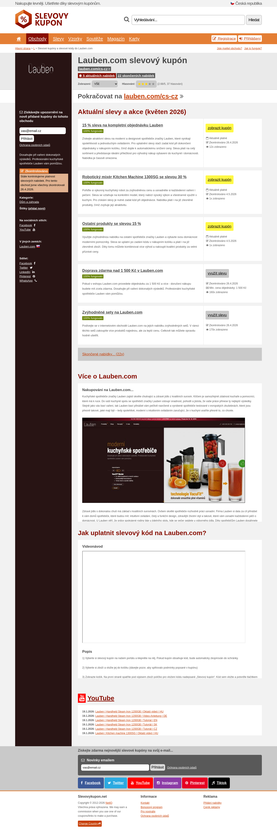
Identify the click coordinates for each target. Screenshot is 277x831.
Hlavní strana (23, 48)
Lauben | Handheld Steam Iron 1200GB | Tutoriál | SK (126, 724)
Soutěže (94, 38)
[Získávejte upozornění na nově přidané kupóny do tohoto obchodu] (42, 130)
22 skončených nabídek (136, 75)
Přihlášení (250, 38)
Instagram (170, 783)
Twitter (23, 267)
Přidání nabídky (212, 802)
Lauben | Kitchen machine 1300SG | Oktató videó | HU (126, 733)
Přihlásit (26, 138)
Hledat (254, 20)
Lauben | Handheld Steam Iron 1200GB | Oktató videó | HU (129, 711)
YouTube (25, 229)
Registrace (224, 38)
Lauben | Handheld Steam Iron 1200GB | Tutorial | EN (126, 720)
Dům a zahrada (29, 202)
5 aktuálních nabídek (97, 75)
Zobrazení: (84, 83)
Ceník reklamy (211, 807)
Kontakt (145, 802)
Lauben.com (27, 246)
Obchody (37, 38)
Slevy (58, 38)
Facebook (25, 225)
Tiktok (222, 783)
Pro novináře (148, 811)
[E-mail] (115, 767)
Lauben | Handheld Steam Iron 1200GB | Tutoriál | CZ (126, 728)
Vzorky (75, 38)
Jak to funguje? (253, 48)
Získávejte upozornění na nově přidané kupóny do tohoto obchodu (43, 116)
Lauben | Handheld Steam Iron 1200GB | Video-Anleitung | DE (131, 715)
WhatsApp (26, 280)
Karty (134, 38)
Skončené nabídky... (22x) (103, 354)
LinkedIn (24, 272)
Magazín (116, 38)
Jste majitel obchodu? (229, 48)
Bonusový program (152, 807)
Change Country (90, 823)
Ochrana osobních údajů (34, 145)
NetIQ (109, 802)
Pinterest (25, 276)
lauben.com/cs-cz (94, 69)
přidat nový (36, 208)
